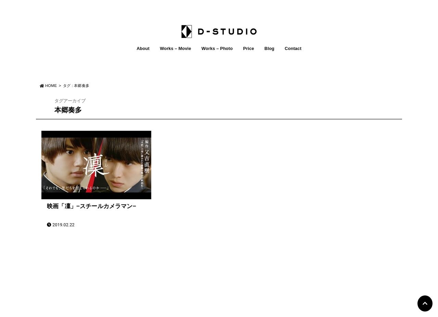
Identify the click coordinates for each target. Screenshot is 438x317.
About (143, 48)
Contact (293, 48)
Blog (269, 48)
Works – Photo (217, 48)
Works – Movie (175, 48)
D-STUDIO (215, 309)
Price (248, 48)
